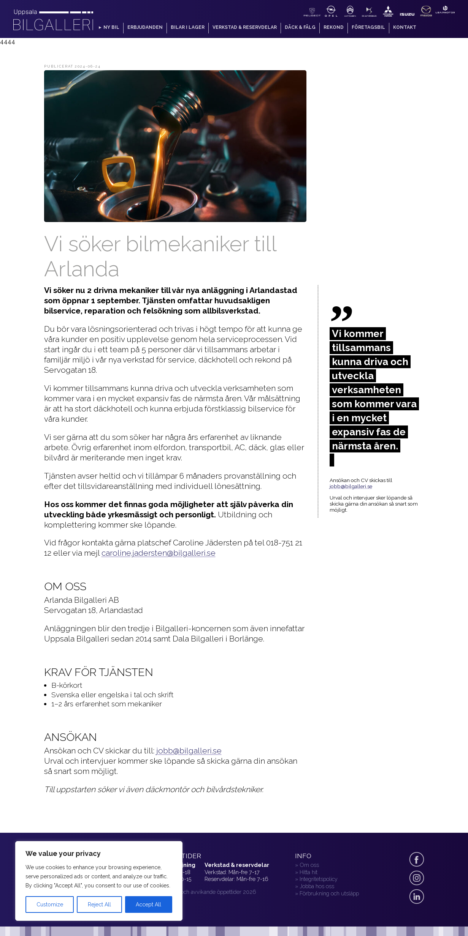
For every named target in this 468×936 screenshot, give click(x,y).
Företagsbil (368, 27)
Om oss (309, 865)
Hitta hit (308, 872)
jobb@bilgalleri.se (189, 750)
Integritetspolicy (319, 879)
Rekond (334, 27)
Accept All (148, 904)
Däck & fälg (300, 27)
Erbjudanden (145, 27)
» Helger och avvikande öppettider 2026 (207, 892)
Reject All (99, 904)
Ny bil (111, 27)
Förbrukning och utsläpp (329, 893)
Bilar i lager (188, 27)
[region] (98, 881)
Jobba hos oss (317, 886)
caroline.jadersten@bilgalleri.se (159, 553)
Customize (49, 904)
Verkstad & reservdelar (245, 27)
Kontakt (404, 27)
